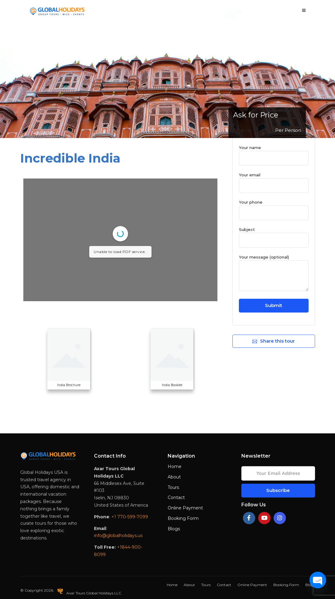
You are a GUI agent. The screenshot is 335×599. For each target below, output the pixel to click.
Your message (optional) (274, 273)
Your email (274, 180)
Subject (274, 234)
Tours (173, 487)
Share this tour (273, 341)
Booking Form (183, 518)
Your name (274, 152)
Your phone (274, 207)
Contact (176, 497)
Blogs (174, 529)
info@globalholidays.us (118, 535)
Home (174, 466)
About (174, 477)
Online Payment (185, 508)
